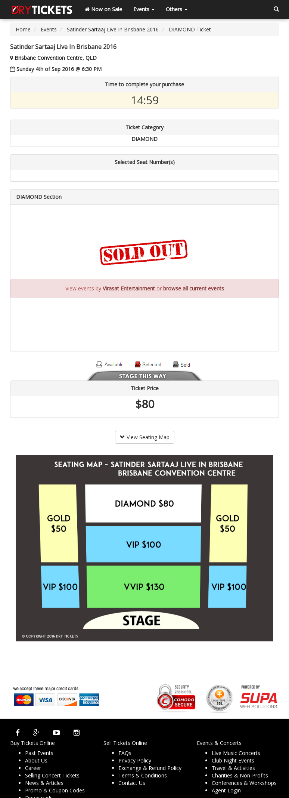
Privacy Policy (134, 760)
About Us (36, 760)
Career (33, 767)
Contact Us (131, 782)
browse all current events (193, 288)
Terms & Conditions (142, 775)
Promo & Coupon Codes (55, 790)
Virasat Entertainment (129, 288)
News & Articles (44, 782)
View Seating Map (145, 437)
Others (176, 9)
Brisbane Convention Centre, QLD (56, 57)
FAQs (124, 753)
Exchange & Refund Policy (149, 767)
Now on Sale (103, 9)
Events (144, 9)
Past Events (39, 753)
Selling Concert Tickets (52, 775)
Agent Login (226, 790)
